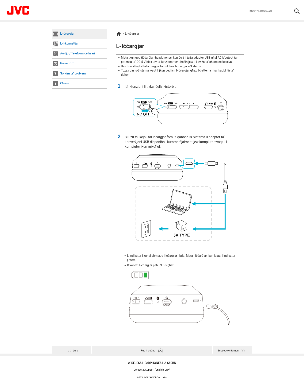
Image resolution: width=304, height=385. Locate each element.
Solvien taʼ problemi (73, 73)
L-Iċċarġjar (67, 33)
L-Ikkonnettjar (69, 43)
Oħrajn (64, 83)
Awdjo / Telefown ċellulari (77, 53)
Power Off (67, 63)
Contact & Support (152, 369)
